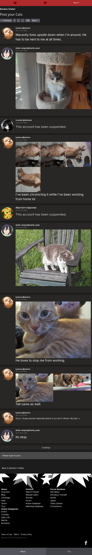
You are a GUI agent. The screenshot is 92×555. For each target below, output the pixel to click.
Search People (32, 492)
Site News (54, 492)
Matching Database (34, 506)
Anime (53, 497)
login (11, 455)
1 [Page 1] (14, 20)
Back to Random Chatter (13, 468)
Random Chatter (7, 9)
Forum (28, 500)
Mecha (4, 520)
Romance (5, 523)
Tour (3, 506)
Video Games (56, 503)
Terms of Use (6, 534)
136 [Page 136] (27, 20)
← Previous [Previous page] (6, 20)
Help (3, 500)
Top (69, 551)
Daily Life (5, 517)
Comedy (5, 514)
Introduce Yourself (58, 495)
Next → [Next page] (35, 20)
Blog (3, 495)
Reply (23, 551)
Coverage (5, 497)
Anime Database (33, 503)
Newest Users (32, 495)
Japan (53, 500)
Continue (46, 447)
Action (4, 511)
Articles (29, 497)
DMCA (16, 534)
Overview (5, 492)
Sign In (76, 3)
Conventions (56, 506)
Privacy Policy (26, 534)
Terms (4, 503)
